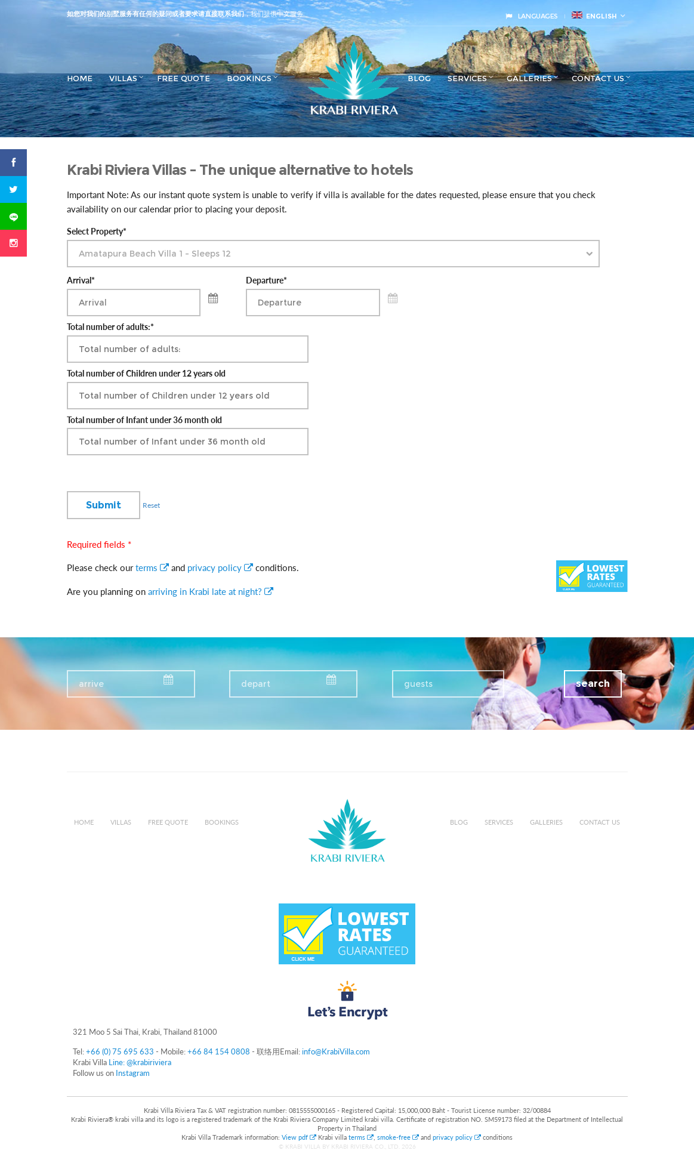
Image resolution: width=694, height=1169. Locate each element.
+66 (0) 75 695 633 (120, 1051)
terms (152, 567)
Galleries (529, 78)
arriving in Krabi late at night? (210, 591)
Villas (123, 78)
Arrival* (81, 280)
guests (418, 683)
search (593, 683)
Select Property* (97, 231)
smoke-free (398, 1137)
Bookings (249, 78)
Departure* (266, 280)
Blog (419, 78)
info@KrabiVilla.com (336, 1051)
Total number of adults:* (110, 327)
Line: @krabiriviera (140, 1062)
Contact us (598, 78)
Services (467, 78)
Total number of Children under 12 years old (146, 373)
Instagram (133, 1073)
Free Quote (183, 78)
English (594, 15)
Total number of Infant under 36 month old (144, 420)
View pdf (300, 1137)
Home (79, 78)
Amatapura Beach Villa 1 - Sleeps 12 (155, 253)
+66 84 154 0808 (218, 1051)
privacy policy (220, 567)
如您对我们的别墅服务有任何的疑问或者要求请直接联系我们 (155, 14)
